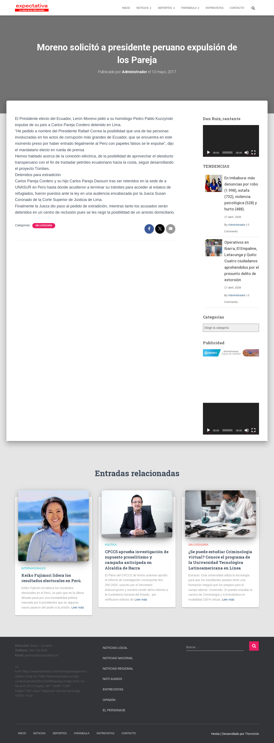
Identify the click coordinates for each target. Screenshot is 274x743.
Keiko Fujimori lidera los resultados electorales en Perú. (51, 578)
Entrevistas (113, 689)
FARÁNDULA (190, 7)
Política (111, 544)
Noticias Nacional (118, 658)
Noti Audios (112, 679)
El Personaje (114, 710)
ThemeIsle (252, 733)
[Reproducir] (208, 152)
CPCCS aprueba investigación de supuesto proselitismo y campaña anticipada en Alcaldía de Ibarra (136, 560)
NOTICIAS (143, 7)
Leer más (77, 607)
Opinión (109, 699)
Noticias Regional (118, 668)
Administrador (236, 224)
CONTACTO (237, 7)
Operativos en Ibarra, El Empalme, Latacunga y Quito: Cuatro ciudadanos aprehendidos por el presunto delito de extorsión (241, 261)
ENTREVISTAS (214, 7)
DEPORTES (166, 7)
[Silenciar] (246, 152)
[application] (231, 141)
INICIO (126, 7)
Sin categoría (43, 225)
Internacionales (33, 568)
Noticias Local (115, 647)
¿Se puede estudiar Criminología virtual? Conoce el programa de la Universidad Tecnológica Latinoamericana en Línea (220, 560)
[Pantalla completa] (253, 152)
